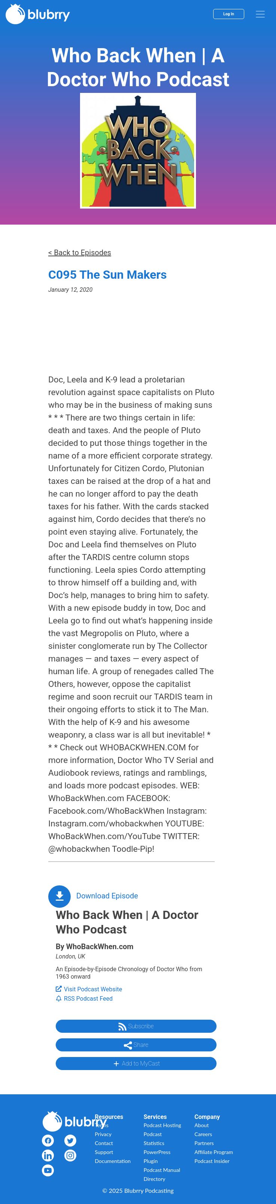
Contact (104, 1143)
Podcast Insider (212, 1161)
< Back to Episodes (79, 252)
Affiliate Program (213, 1152)
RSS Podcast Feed (84, 998)
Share (136, 1045)
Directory (154, 1179)
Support (104, 1152)
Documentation (113, 1161)
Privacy (103, 1134)
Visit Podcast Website (89, 989)
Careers (203, 1134)
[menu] (260, 14)
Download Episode (107, 895)
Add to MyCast (136, 1064)
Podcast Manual (162, 1170)
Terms (102, 1125)
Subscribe (136, 1027)
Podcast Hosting (162, 1125)
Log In (228, 14)
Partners (204, 1143)
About (201, 1125)
